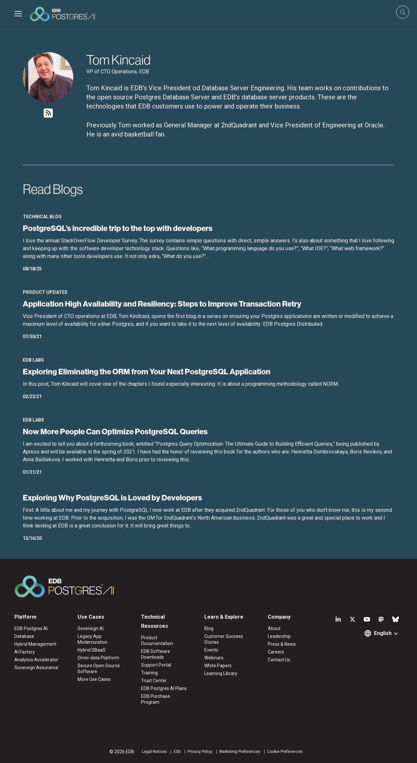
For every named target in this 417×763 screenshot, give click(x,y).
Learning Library (220, 673)
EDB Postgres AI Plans (164, 688)
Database (24, 636)
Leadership (279, 636)
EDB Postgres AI (31, 628)
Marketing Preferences (239, 751)
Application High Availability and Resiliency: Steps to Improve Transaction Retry (162, 304)
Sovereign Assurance (36, 667)
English (383, 633)
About (274, 628)
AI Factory (24, 652)
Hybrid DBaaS (92, 650)
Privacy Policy (200, 751)
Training (149, 672)
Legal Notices (154, 751)
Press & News (282, 644)
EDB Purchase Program (155, 699)
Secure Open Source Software (99, 668)
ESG (177, 751)
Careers (276, 652)
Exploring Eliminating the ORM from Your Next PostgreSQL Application (146, 371)
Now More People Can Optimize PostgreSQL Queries (115, 431)
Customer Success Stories (223, 639)
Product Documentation (157, 640)
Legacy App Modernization (93, 639)
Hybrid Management (35, 644)
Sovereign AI (91, 628)
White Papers (218, 665)
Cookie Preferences (285, 751)
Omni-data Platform (98, 657)
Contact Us (279, 659)
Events (211, 650)
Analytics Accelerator (36, 659)
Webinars (213, 657)
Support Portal (156, 665)
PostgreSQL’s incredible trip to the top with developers (117, 228)
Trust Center (154, 680)
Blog (208, 628)
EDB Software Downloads (155, 654)
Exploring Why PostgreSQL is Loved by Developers (112, 497)
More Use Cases (94, 679)
